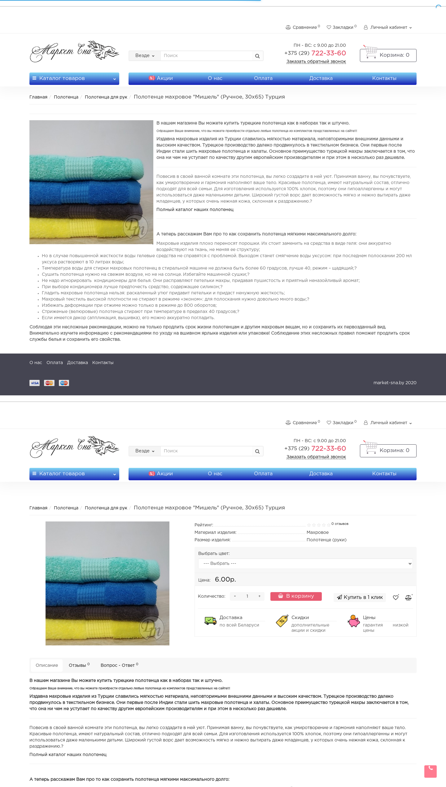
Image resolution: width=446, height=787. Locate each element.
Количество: (211, 596)
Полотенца (66, 97)
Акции (161, 78)
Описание (47, 665)
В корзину (296, 596)
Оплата (263, 78)
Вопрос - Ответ (119, 665)
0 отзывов (339, 523)
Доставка (321, 78)
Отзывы (79, 665)
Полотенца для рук (106, 97)
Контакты (384, 78)
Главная (38, 97)
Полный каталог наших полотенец (195, 210)
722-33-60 (315, 53)
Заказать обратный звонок (316, 62)
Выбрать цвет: (214, 554)
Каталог (74, 77)
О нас (215, 78)
